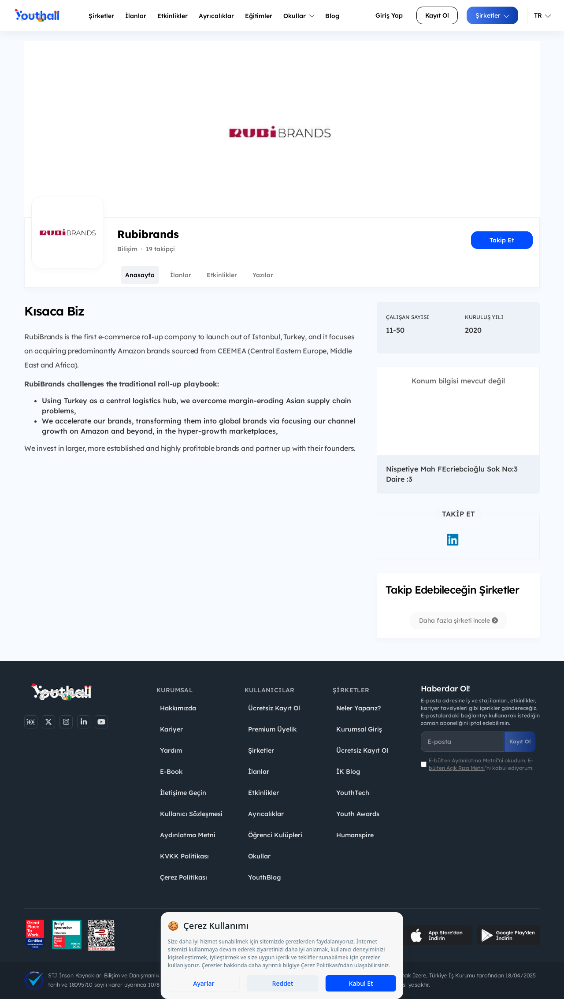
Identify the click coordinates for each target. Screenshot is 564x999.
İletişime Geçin (183, 793)
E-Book (171, 772)
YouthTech (352, 793)
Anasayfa (140, 275)
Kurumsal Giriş (359, 729)
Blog (332, 16)
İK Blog (348, 772)
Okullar (298, 16)
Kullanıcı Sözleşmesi (191, 814)
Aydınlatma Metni (187, 835)
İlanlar (135, 16)
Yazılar (262, 275)
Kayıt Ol (437, 15)
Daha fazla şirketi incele (458, 620)
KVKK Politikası (184, 856)
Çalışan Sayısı (407, 317)
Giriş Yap (389, 15)
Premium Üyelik (272, 729)
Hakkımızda (178, 708)
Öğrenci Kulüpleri (275, 835)
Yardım (171, 750)
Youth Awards (357, 814)
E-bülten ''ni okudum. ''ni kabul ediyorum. (481, 764)
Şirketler (101, 16)
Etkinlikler (172, 16)
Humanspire (355, 835)
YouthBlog (264, 877)
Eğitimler (258, 16)
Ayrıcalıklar (266, 814)
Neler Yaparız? (358, 708)
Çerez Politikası (183, 877)
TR (542, 15)
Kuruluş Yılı (484, 317)
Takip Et (502, 240)
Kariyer (171, 729)
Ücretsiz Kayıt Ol (274, 708)
